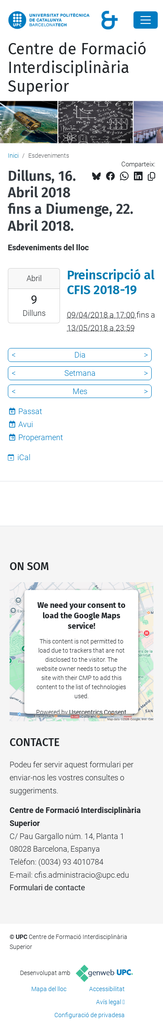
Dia (80, 354)
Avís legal (108, 1001)
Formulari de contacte (47, 887)
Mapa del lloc (49, 988)
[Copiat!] (151, 177)
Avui (25, 424)
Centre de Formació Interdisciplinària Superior (77, 68)
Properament (40, 437)
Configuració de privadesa (89, 1015)
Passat (30, 411)
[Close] (145, 20)
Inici (13, 155)
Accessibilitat (107, 988)
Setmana (80, 373)
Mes (80, 391)
